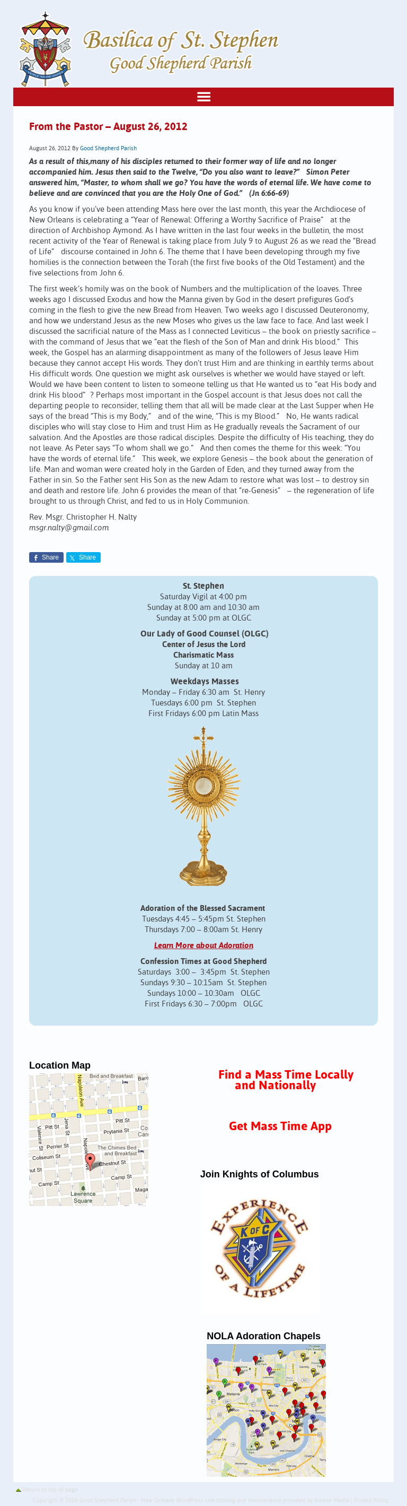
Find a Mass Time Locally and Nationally (285, 1080)
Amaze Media (331, 1501)
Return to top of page (50, 1490)
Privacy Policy (371, 1501)
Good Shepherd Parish (108, 148)
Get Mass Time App (280, 1127)
